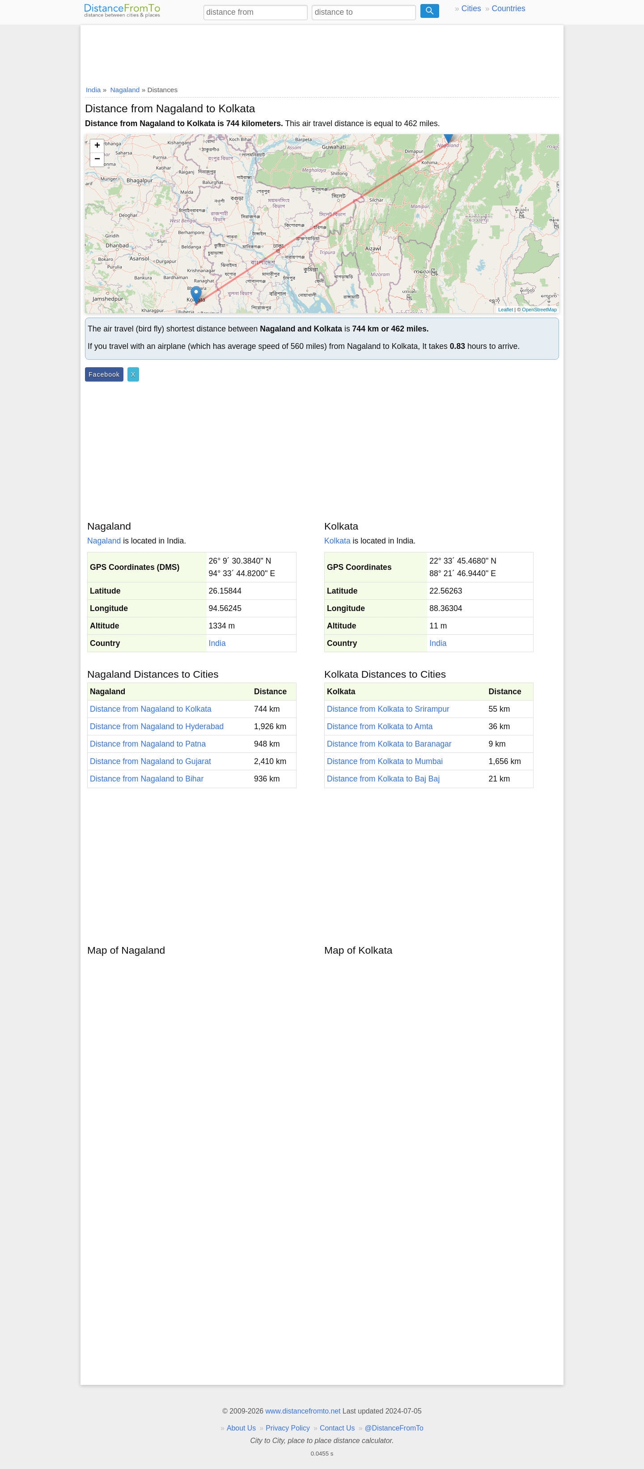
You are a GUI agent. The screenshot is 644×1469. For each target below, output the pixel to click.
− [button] (97, 159)
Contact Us (337, 1428)
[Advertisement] (322, 52)
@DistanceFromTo (394, 1428)
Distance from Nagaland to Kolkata (151, 709)
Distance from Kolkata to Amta (380, 726)
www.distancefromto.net (302, 1411)
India (217, 643)
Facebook (104, 374)
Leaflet (505, 309)
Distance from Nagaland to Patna (148, 743)
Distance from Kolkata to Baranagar (389, 743)
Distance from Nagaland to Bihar (146, 778)
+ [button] (97, 146)
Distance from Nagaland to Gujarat (150, 761)
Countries (508, 8)
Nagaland (104, 540)
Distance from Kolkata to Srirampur (388, 709)
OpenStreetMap (539, 309)
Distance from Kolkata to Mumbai (385, 761)
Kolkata (337, 540)
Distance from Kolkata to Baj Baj (383, 778)
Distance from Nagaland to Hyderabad (157, 726)
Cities (471, 8)
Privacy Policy (288, 1428)
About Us (241, 1428)
